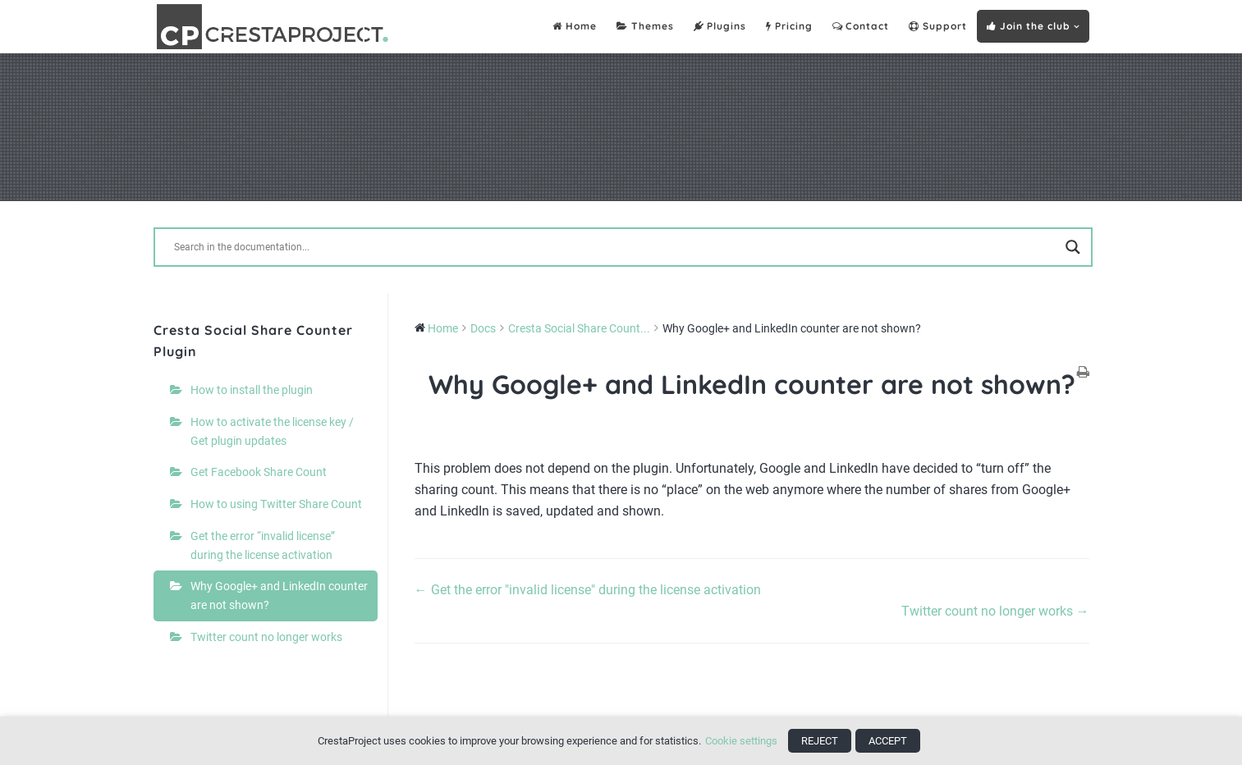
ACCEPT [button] (887, 741)
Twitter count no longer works (266, 637)
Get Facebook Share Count (258, 472)
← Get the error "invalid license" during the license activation (588, 590)
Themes (645, 27)
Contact (861, 27)
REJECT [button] (819, 741)
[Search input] (615, 247)
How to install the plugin (251, 389)
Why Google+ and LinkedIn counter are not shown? (279, 595)
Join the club (1028, 26)
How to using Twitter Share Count (276, 504)
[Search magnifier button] (1072, 247)
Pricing (789, 27)
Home (574, 27)
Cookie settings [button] (741, 741)
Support (938, 27)
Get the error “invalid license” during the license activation (262, 545)
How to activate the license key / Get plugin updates (272, 431)
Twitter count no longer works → (995, 611)
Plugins (720, 27)
